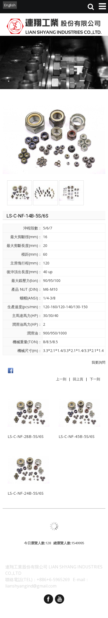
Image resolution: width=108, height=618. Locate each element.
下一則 (95, 379)
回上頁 (78, 379)
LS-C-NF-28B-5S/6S (26, 436)
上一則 (61, 379)
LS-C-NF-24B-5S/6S (26, 493)
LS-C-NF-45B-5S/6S (77, 436)
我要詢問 (98, 362)
